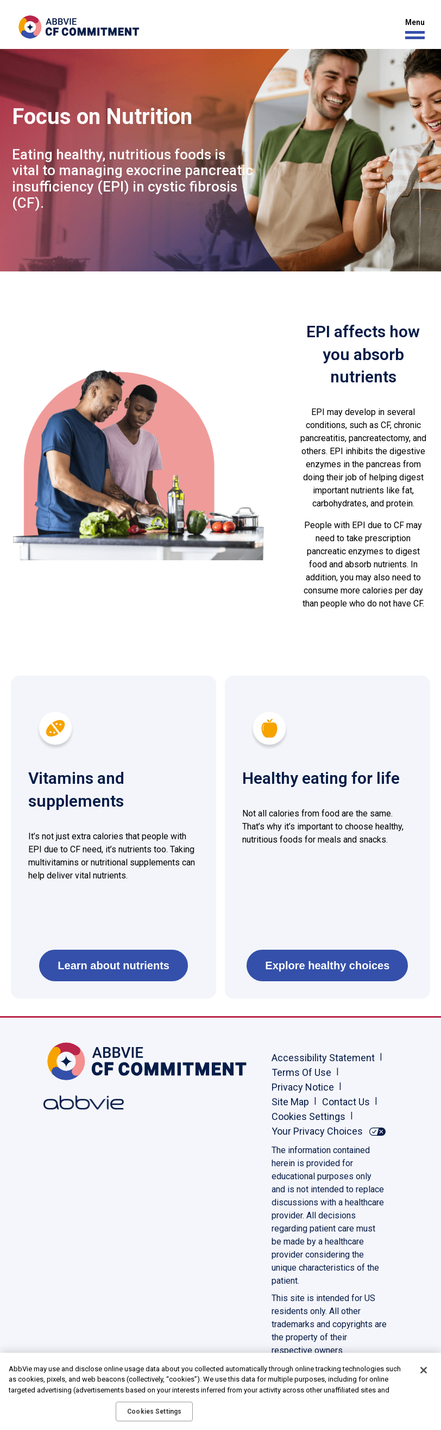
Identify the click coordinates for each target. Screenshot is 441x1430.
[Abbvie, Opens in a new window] (78, 1102)
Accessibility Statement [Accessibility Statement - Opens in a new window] (323, 1057)
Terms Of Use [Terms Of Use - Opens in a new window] (301, 1072)
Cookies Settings (308, 1116)
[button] (412, 29)
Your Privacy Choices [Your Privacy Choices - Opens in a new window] (317, 1131)
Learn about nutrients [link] (113, 965)
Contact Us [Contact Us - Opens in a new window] (346, 1101)
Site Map (290, 1101)
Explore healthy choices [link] (327, 965)
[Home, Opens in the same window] (78, 1061)
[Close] (424, 1370)
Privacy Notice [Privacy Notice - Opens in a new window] (303, 1087)
